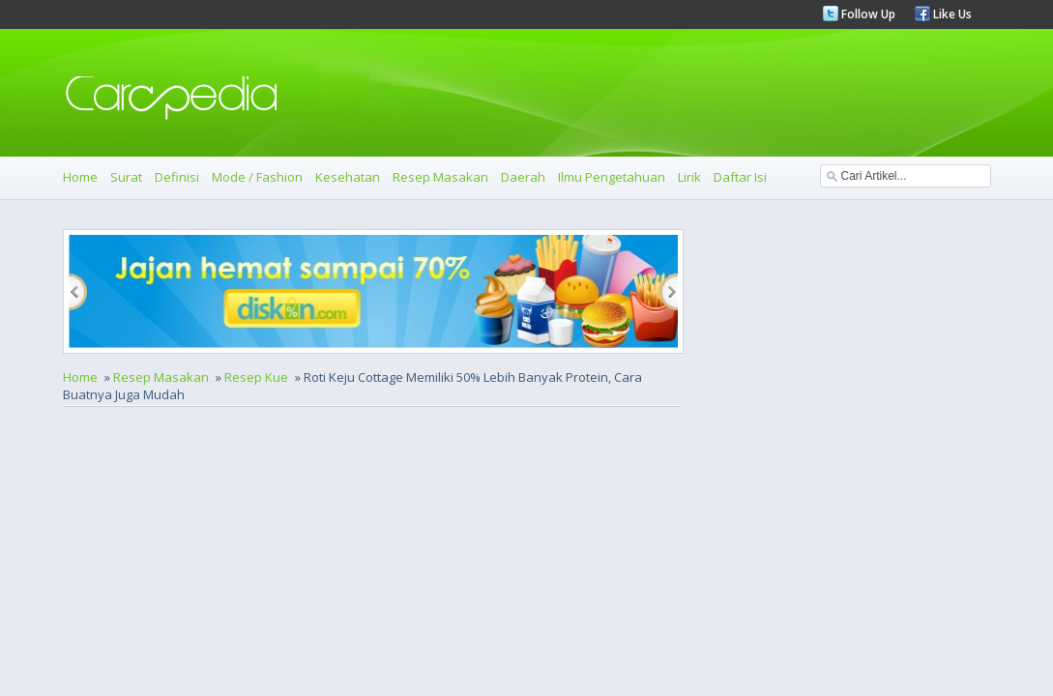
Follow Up (866, 14)
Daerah (523, 177)
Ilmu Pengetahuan (611, 177)
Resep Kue (256, 377)
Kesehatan (347, 177)
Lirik (689, 177)
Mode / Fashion (257, 177)
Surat (126, 177)
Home (80, 177)
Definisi (177, 177)
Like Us (951, 14)
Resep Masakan (440, 177)
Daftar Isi (740, 177)
